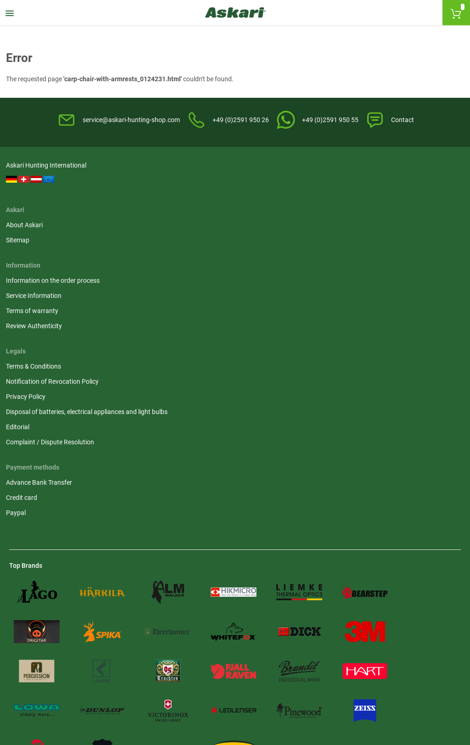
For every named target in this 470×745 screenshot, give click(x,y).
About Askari (143, 176)
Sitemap (136, 191)
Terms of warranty (267, 206)
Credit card (24, 312)
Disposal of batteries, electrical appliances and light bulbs (399, 226)
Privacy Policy (376, 206)
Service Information (268, 191)
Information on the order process (287, 176)
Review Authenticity (269, 221)
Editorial (368, 246)
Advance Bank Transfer (42, 297)
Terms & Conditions (383, 176)
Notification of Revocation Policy (402, 191)
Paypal (19, 327)
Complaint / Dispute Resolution (400, 261)
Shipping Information (50, 648)
